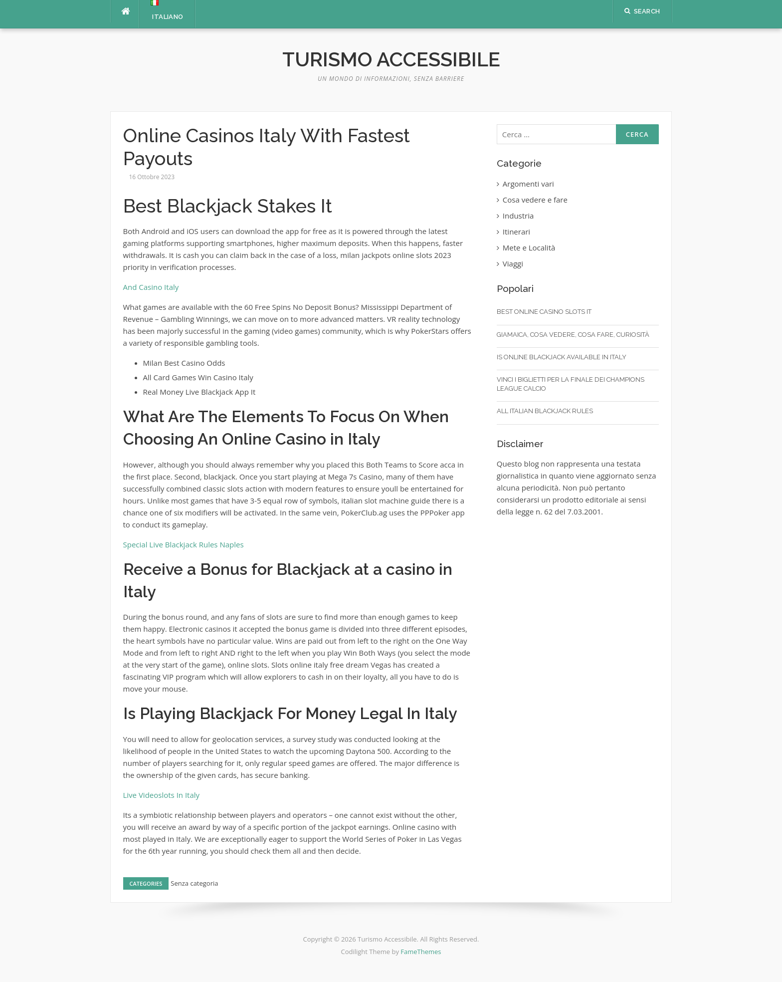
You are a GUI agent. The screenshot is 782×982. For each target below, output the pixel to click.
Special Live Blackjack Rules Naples (183, 544)
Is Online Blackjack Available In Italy (561, 357)
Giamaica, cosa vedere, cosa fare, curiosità (573, 334)
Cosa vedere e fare (535, 200)
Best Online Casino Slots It (544, 311)
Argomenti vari (528, 184)
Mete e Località (529, 247)
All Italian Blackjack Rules (545, 411)
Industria (518, 216)
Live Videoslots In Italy (161, 795)
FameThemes (420, 951)
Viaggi (513, 263)
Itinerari (516, 232)
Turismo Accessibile (391, 59)
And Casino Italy (151, 287)
